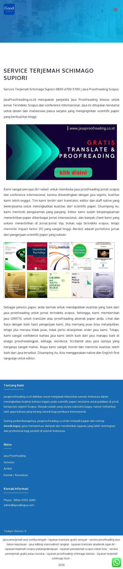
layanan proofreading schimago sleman (71, 553)
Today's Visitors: (14, 531)
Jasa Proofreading (15, 456)
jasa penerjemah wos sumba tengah (24, 539)
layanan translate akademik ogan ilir (93, 544)
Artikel (8, 468)
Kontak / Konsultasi (16, 475)
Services (9, 462)
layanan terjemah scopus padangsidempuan (31, 548)
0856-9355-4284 (24, 500)
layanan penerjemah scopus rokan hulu (83, 548)
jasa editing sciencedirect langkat (49, 544)
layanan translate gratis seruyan (68, 539)
